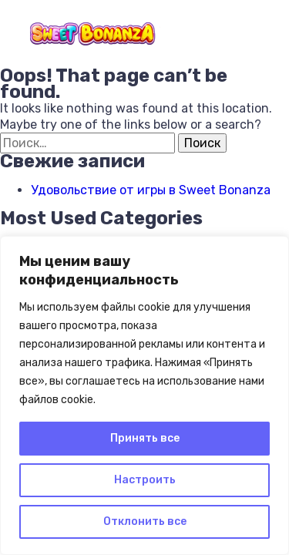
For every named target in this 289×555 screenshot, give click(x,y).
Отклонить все (145, 521)
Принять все (145, 438)
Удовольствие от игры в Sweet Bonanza (151, 190)
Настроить (145, 479)
